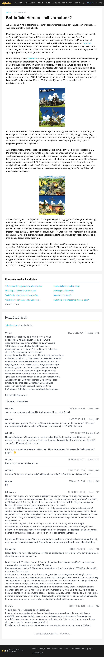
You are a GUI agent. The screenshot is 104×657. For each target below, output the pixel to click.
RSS (70, 3)
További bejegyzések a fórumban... (52, 633)
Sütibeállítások (37, 653)
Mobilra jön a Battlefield (63, 291)
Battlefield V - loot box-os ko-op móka (21, 295)
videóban (32, 58)
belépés (90, 3)
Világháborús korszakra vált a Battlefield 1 (22, 300)
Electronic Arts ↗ (12, 304)
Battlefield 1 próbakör (63, 295)
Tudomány (30, 3)
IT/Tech (18, 3)
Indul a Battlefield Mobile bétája (67, 286)
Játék (40, 3)
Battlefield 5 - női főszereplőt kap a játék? (71, 300)
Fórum (66, 649)
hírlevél (77, 3)
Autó (48, 3)
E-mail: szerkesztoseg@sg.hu (82, 649)
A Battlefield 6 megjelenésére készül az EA (23, 286)
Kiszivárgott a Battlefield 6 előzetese (20, 291)
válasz (90, 333)
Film (55, 3)
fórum (64, 3)
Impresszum (57, 649)
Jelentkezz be (11, 325)
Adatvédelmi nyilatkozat (41, 649)
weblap (87, 43)
